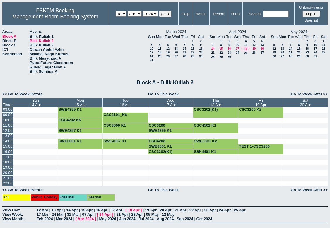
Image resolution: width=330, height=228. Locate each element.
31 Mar (73, 214)
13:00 (8, 136)
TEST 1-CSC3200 (254, 146)
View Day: (11, 210)
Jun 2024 (127, 219)
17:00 (8, 157)
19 (168, 52)
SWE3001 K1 (70, 141)
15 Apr (87, 210)
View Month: (13, 219)
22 (192, 52)
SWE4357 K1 (70, 130)
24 (151, 56)
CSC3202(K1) (206, 109)
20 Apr (166, 210)
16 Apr (101, 210)
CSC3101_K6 (115, 115)
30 (200, 56)
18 (159, 52)
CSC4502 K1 (205, 125)
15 (192, 48)
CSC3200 (157, 125)
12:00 (8, 130)
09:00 (8, 115)
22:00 (8, 183)
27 (176, 56)
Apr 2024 (86, 219)
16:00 (8, 151)
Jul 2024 (146, 219)
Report (218, 14)
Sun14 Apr (35, 102)
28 (184, 56)
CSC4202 (157, 141)
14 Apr (72, 210)
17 (151, 52)
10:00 (8, 120)
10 (151, 48)
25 (159, 56)
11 (159, 48)
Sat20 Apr (305, 102)
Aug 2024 (165, 219)
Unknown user (311, 7)
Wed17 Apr (170, 102)
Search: (255, 14)
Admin (201, 14)
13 (176, 48)
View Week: (12, 214)
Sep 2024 (185, 219)
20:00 (8, 172)
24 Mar (58, 214)
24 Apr (225, 210)
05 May (152, 214)
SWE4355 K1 (70, 109)
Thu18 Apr (215, 102)
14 (184, 48)
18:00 (8, 162)
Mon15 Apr (80, 102)
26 (168, 56)
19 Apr (151, 210)
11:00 (8, 125)
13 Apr (57, 210)
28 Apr (137, 214)
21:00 (8, 178)
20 (176, 52)
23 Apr (210, 210)
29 (192, 56)
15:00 (8, 146)
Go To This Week (163, 94)
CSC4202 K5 (70, 120)
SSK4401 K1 (205, 151)
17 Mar (43, 214)
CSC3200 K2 (250, 109)
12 (168, 48)
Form (235, 14)
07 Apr (88, 214)
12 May (168, 214)
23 (200, 52)
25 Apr (240, 210)
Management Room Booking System (55, 17)
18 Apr (134, 210)
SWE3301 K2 (205, 141)
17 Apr (116, 210)
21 (184, 52)
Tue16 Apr (125, 102)
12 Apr (42, 210)
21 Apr (180, 210)
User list (311, 20)
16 (200, 48)
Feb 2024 (45, 219)
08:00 (8, 109)
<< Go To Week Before (22, 94)
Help (185, 14)
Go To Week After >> (309, 94)
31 (151, 60)
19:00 (8, 167)
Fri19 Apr (260, 102)
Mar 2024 (64, 219)
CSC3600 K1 (114, 125)
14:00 (8, 141)
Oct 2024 (204, 219)
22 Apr (195, 210)
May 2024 (107, 219)
